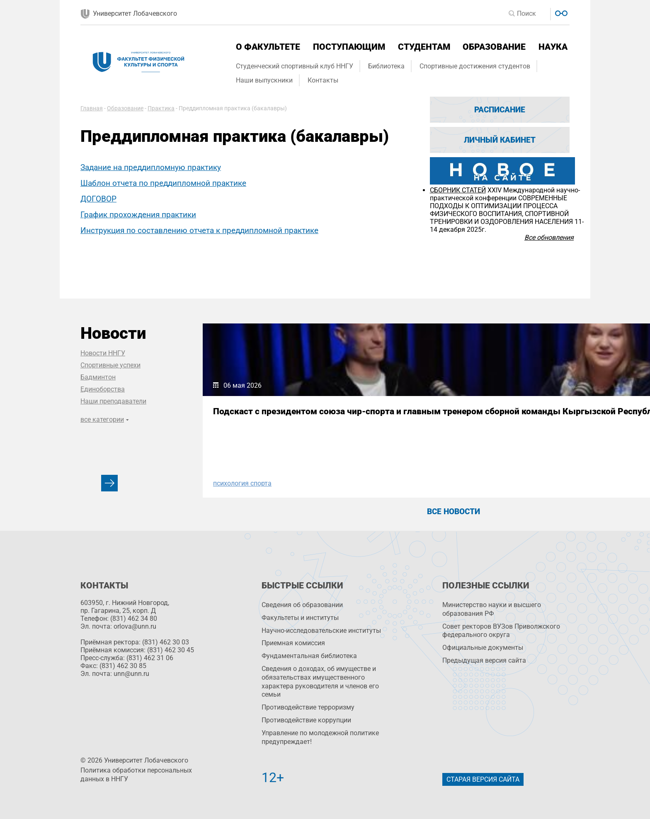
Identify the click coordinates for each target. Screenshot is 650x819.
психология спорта (242, 483)
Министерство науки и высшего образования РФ (491, 609)
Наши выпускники (264, 80)
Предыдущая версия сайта (484, 660)
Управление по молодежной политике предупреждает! (320, 737)
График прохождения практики (138, 214)
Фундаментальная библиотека (309, 656)
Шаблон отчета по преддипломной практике (163, 183)
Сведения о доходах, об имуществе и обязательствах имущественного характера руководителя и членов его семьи (320, 681)
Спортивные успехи (110, 365)
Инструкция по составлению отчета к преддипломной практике (199, 230)
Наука (553, 47)
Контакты (323, 80)
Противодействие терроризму (308, 707)
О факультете (268, 47)
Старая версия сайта (482, 779)
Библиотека (386, 66)
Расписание (499, 109)
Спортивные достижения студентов (475, 66)
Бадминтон (98, 377)
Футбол (401, 483)
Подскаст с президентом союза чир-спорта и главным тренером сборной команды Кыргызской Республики (274, 426)
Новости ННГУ (102, 353)
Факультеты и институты (300, 618)
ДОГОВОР (98, 199)
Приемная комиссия (293, 643)
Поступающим (349, 47)
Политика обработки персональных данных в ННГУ (136, 774)
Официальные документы (482, 647)
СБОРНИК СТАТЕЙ (458, 190)
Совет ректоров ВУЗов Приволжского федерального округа (501, 630)
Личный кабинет (500, 140)
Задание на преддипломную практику (150, 167)
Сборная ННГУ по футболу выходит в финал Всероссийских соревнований (452, 421)
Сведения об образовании (302, 605)
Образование (494, 47)
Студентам (424, 47)
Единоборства (102, 389)
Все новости (453, 511)
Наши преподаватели (113, 401)
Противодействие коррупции (306, 720)
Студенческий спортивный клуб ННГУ (294, 66)
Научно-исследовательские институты (321, 630)
